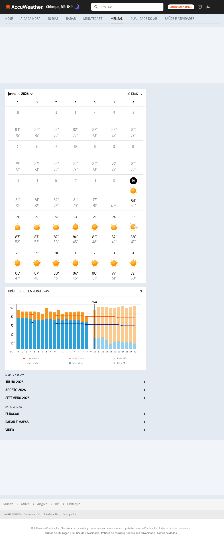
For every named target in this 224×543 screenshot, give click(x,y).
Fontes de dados (167, 533)
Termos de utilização (57, 533)
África (25, 504)
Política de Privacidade (85, 533)
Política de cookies (112, 533)
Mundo (8, 504)
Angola (42, 504)
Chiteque (73, 504)
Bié (57, 504)
